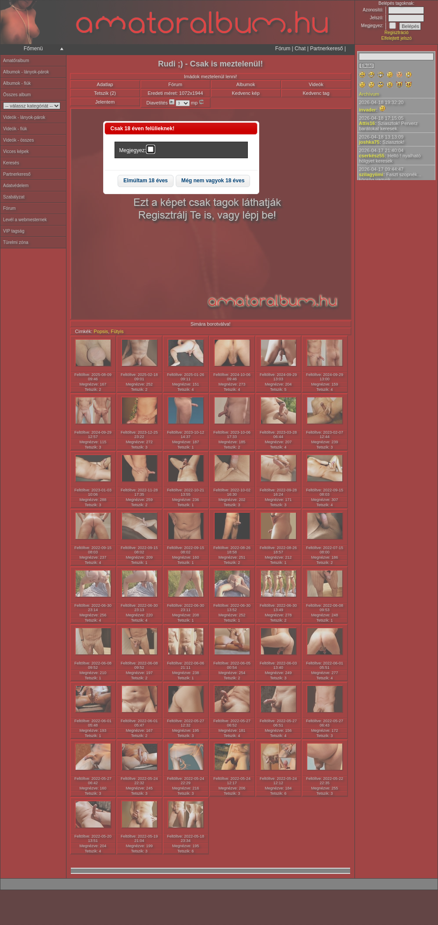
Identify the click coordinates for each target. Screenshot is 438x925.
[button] (146, 181)
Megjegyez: (132, 150)
